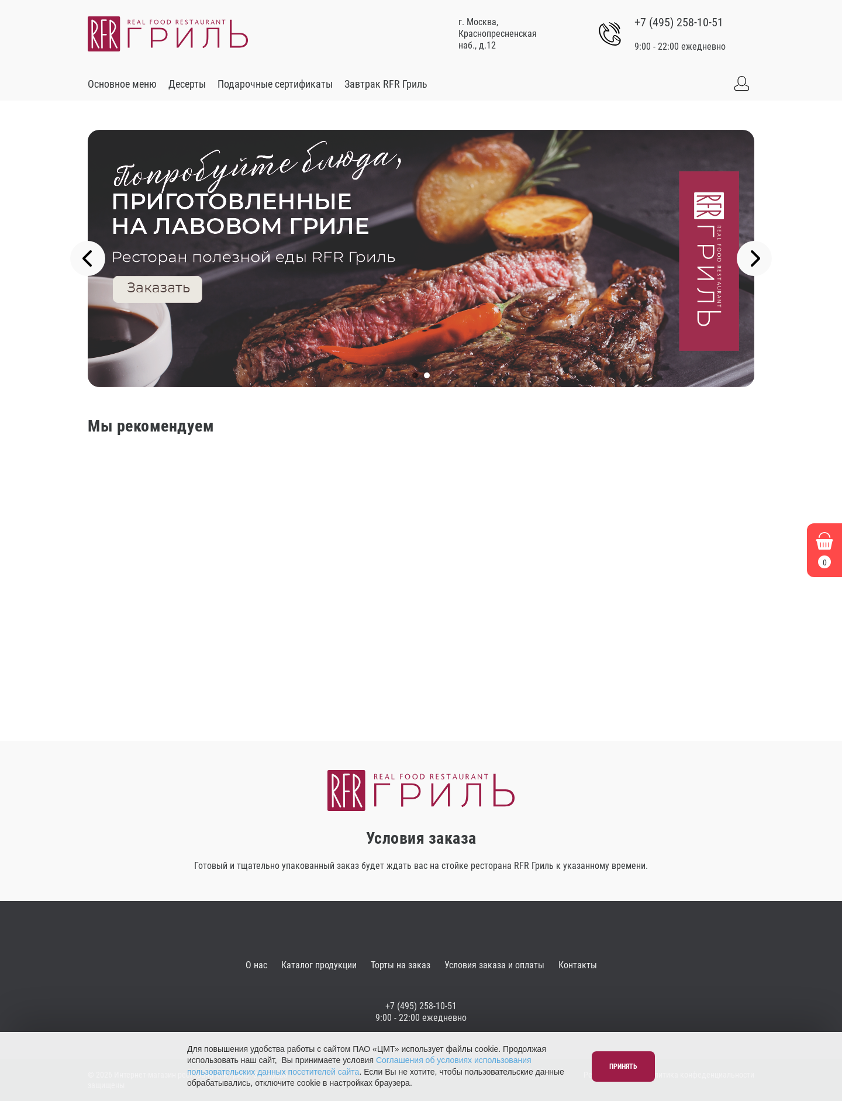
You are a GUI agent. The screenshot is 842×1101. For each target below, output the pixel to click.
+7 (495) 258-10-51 (678, 22)
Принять (623, 1066)
